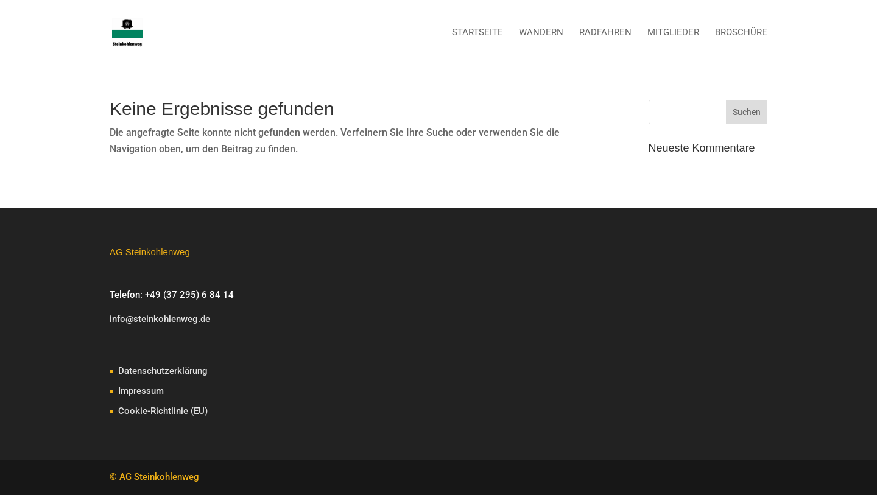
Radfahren (605, 33)
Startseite (477, 33)
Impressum (141, 390)
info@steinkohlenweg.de (160, 319)
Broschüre (741, 33)
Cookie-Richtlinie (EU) (163, 410)
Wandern (541, 33)
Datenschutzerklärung (163, 370)
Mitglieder (673, 33)
